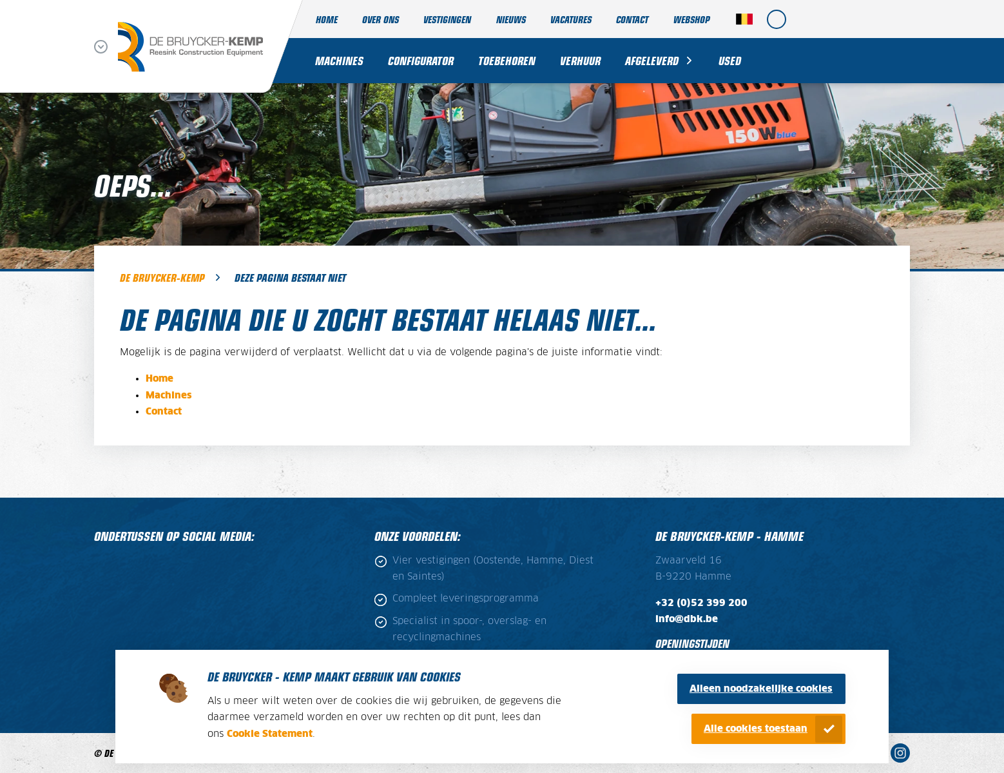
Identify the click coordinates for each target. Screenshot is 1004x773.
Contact (632, 19)
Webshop (691, 19)
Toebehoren (507, 60)
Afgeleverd (652, 60)
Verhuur (580, 60)
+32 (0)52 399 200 (701, 603)
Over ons (380, 19)
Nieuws (511, 19)
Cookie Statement (270, 734)
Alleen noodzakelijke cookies (761, 689)
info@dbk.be (686, 619)
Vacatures (571, 19)
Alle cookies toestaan (755, 729)
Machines (339, 60)
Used (730, 60)
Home (327, 19)
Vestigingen (447, 19)
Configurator (421, 60)
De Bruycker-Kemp (162, 277)
